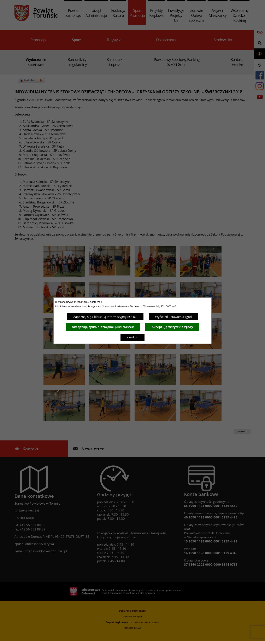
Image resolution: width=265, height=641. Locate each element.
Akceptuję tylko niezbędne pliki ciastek (103, 327)
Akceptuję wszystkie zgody (172, 327)
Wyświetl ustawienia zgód (173, 317)
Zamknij (132, 337)
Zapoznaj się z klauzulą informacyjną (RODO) (105, 317)
